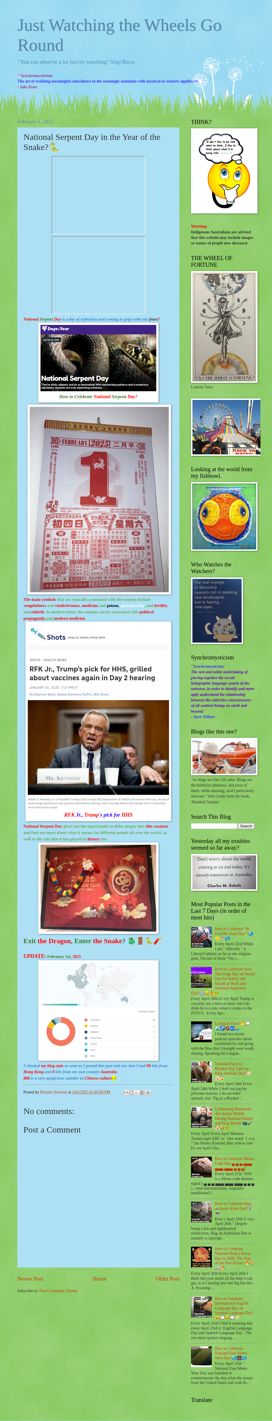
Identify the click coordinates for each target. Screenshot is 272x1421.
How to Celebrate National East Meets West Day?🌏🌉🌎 (231, 1353)
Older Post (167, 1279)
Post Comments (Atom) (58, 1291)
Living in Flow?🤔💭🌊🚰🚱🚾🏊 (233, 1026)
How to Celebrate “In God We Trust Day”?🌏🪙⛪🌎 (234, 934)
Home (99, 1279)
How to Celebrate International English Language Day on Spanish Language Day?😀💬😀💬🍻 (234, 1308)
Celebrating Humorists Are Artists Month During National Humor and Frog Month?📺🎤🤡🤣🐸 (234, 1118)
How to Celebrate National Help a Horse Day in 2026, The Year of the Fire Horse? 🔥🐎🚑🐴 (235, 1258)
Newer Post (30, 1279)
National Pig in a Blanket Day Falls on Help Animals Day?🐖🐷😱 (233, 1071)
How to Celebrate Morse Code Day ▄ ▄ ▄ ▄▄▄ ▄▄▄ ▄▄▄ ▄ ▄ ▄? (234, 1164)
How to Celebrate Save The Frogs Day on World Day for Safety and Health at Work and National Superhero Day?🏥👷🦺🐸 (223, 981)
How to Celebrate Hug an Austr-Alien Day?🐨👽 (234, 1208)
